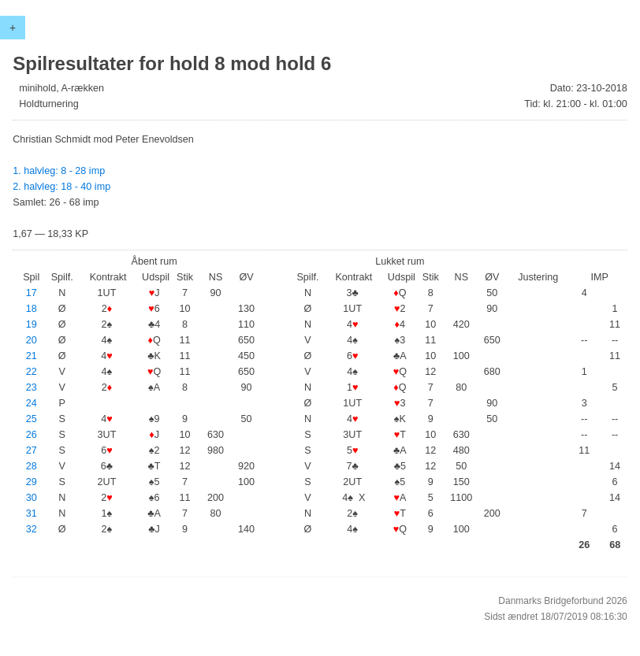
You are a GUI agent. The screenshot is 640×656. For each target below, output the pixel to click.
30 (31, 497)
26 (31, 434)
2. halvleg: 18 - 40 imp (61, 186)
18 (31, 308)
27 (31, 450)
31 (31, 513)
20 (31, 340)
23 (31, 387)
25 (31, 418)
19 (31, 324)
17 (31, 292)
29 (31, 481)
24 (31, 403)
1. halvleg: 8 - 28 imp (59, 170)
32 (31, 529)
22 (31, 371)
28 (31, 466)
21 (31, 355)
